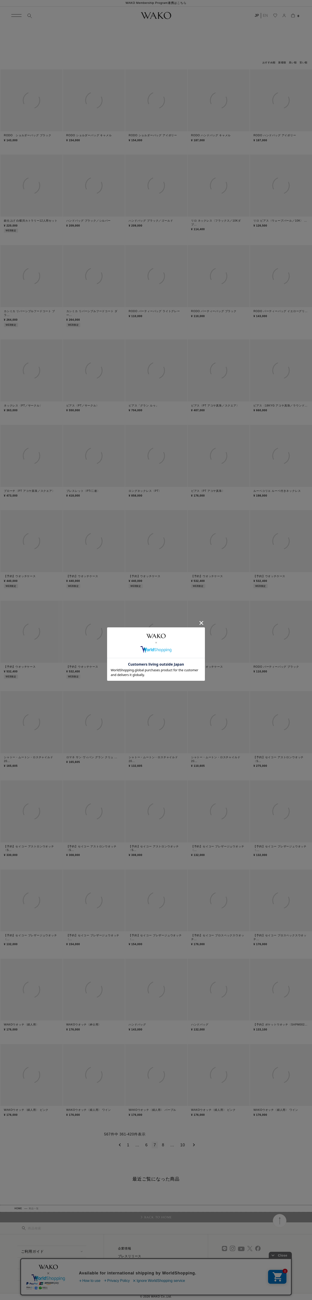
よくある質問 (32, 1263)
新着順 (282, 62)
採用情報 (124, 1264)
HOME (18, 1208)
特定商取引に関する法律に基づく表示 (146, 1271)
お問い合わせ (32, 1274)
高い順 (293, 62)
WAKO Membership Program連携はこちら (155, 3)
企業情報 (124, 1248)
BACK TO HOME (158, 1217)
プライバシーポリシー (134, 1279)
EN (265, 15)
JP (257, 15)
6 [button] (146, 1145)
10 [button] (182, 1145)
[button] (119, 1145)
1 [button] (128, 1145)
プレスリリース (130, 1256)
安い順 (303, 62)
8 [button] (163, 1145)
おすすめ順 (269, 62)
